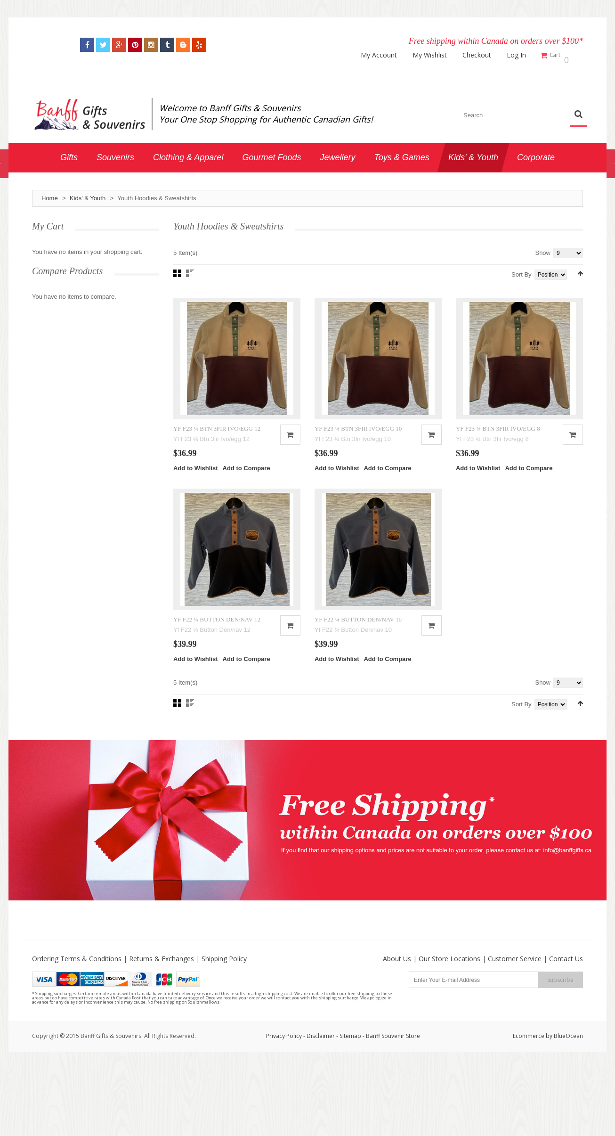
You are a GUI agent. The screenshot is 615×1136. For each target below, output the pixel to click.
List (190, 269)
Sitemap (350, 1062)
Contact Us (566, 984)
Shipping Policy (224, 984)
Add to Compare (246, 478)
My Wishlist (436, 55)
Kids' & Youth (87, 193)
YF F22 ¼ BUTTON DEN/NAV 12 (216, 645)
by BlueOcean (564, 1062)
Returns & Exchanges (161, 984)
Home (49, 193)
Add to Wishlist (195, 478)
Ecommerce (528, 1062)
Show (542, 248)
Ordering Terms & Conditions (76, 984)
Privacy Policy (284, 1062)
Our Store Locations (449, 984)
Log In (522, 55)
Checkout (483, 55)
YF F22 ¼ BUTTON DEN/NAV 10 (358, 645)
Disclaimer (321, 1062)
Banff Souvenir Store (393, 1062)
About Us (397, 984)
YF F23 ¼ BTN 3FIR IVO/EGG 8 (498, 438)
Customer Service (515, 984)
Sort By (521, 270)
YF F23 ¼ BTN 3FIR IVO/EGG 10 (358, 438)
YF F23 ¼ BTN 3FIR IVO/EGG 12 (216, 438)
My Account (385, 55)
